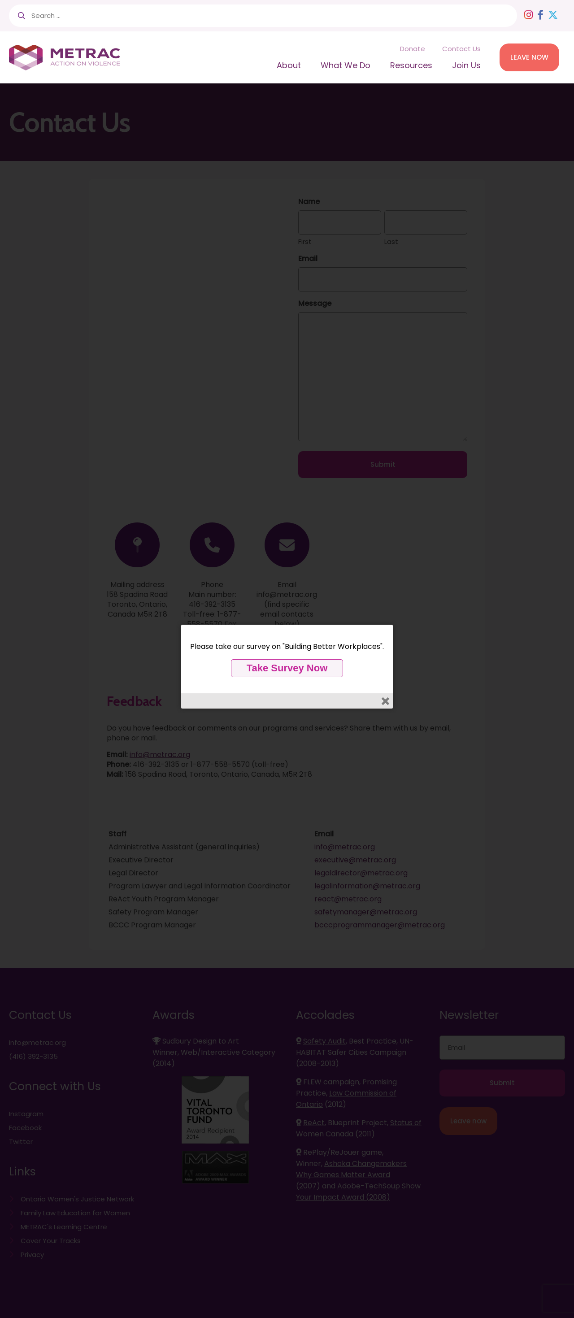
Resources (411, 65)
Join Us (466, 65)
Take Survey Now (287, 668)
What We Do (345, 65)
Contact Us (461, 48)
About (289, 65)
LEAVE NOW (529, 57)
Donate (412, 48)
